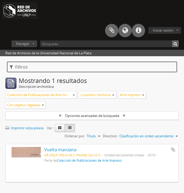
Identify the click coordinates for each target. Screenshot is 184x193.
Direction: (110, 136)
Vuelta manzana (60, 150)
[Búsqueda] (109, 43)
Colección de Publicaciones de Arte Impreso (89, 160)
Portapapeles (111, 30)
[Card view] (60, 128)
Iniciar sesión (163, 30)
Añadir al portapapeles (173, 149)
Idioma (125, 30)
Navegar (22, 43)
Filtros (19, 67)
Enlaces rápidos (138, 30)
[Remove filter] (74, 94)
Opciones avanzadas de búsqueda (92, 115)
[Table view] (70, 128)
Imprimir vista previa (24, 128)
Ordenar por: (75, 136)
